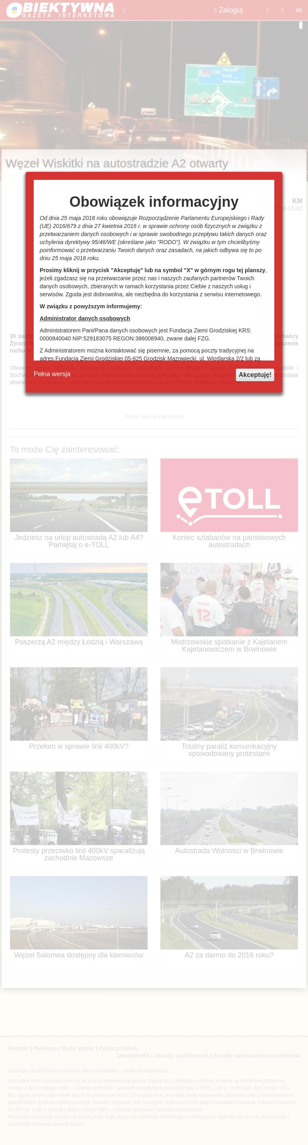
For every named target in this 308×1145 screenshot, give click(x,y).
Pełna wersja (52, 374)
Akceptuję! (255, 374)
